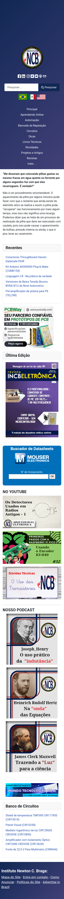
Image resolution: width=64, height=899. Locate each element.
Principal (32, 109)
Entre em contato (36, 877)
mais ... (32, 163)
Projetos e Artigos (32, 152)
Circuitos (32, 131)
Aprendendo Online (31, 114)
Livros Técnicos (32, 142)
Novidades (32, 147)
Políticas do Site (28, 882)
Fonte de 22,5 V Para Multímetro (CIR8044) (31, 849)
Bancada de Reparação (32, 125)
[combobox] (21, 87)
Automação (32, 120)
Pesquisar (49, 87)
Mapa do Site (10, 877)
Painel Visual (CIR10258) (21, 825)
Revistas (32, 158)
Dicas (32, 136)
